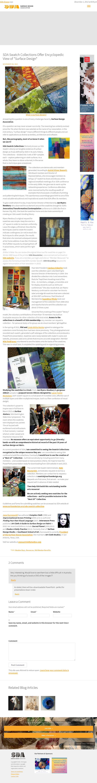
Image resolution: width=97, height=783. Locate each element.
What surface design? (36, 114)
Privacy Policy (15, 774)
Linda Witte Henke (36, 327)
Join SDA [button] (49, 728)
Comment (13, 641)
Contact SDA (14, 776)
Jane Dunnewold (10, 515)
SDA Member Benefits (43, 550)
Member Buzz (20, 550)
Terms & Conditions (17, 771)
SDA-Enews (4, 2)
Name (11, 612)
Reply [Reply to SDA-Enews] (17, 594)
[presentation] (23, 634)
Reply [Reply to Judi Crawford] (13, 580)
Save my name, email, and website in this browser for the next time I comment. (39, 624)
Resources (30, 550)
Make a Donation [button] (48, 735)
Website (56, 612)
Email (33, 612)
